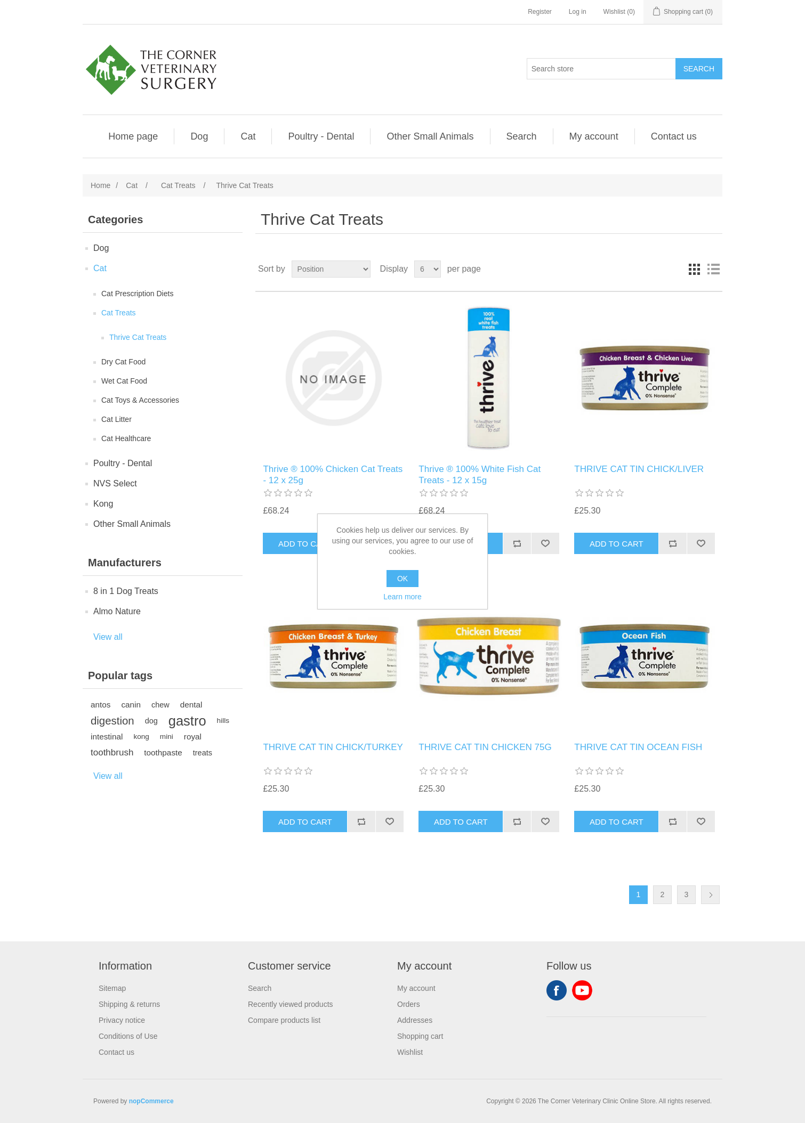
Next (710, 894)
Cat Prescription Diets (137, 293)
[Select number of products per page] (427, 269)
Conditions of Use (128, 1036)
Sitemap (112, 988)
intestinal (107, 736)
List (713, 269)
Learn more (402, 596)
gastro (187, 720)
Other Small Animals (430, 136)
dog (151, 721)
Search (521, 136)
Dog (199, 136)
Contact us (674, 136)
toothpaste (163, 752)
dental (191, 704)
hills (223, 721)
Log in (577, 11)
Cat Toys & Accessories (140, 400)
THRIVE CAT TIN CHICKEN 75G (484, 747)
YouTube (582, 990)
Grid (694, 269)
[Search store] (601, 68)
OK (402, 578)
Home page (133, 136)
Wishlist (410, 1052)
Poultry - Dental (321, 136)
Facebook (556, 990)
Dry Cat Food (123, 361)
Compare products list (284, 1020)
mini (166, 736)
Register (540, 11)
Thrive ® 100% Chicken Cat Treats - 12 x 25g (332, 474)
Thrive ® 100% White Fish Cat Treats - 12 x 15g (479, 474)
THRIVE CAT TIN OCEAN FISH (638, 747)
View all (108, 636)
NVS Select (115, 483)
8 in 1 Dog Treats (125, 591)
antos (100, 704)
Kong (103, 503)
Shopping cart (420, 1036)
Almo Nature (117, 611)
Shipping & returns (129, 1004)
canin (131, 704)
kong (141, 736)
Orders (408, 1004)
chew (160, 705)
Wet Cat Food (124, 381)
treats (202, 752)
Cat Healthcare (126, 438)
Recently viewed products (290, 1004)
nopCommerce (151, 1101)
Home (100, 185)
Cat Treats (118, 312)
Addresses (414, 1020)
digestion (112, 721)
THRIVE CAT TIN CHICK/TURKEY (333, 747)
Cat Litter (116, 419)
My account (593, 136)
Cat (247, 136)
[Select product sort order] (331, 269)
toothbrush (112, 752)
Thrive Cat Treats (137, 337)
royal (193, 736)
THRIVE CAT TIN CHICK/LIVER (639, 469)
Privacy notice (122, 1020)
